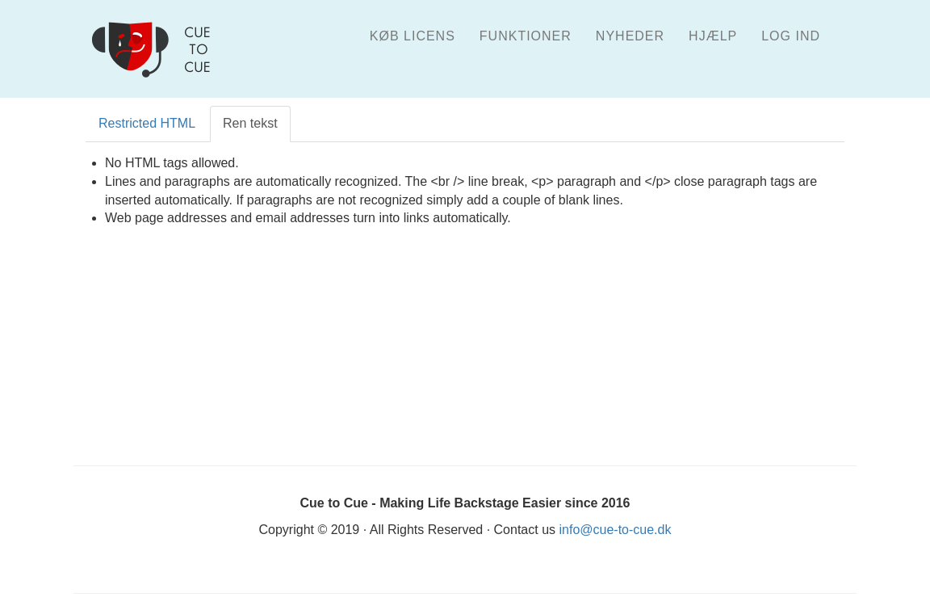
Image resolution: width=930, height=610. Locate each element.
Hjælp (713, 36)
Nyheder (630, 36)
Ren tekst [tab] (250, 123)
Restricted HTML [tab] (146, 123)
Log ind (790, 36)
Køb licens (412, 36)
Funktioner (526, 36)
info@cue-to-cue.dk (615, 529)
